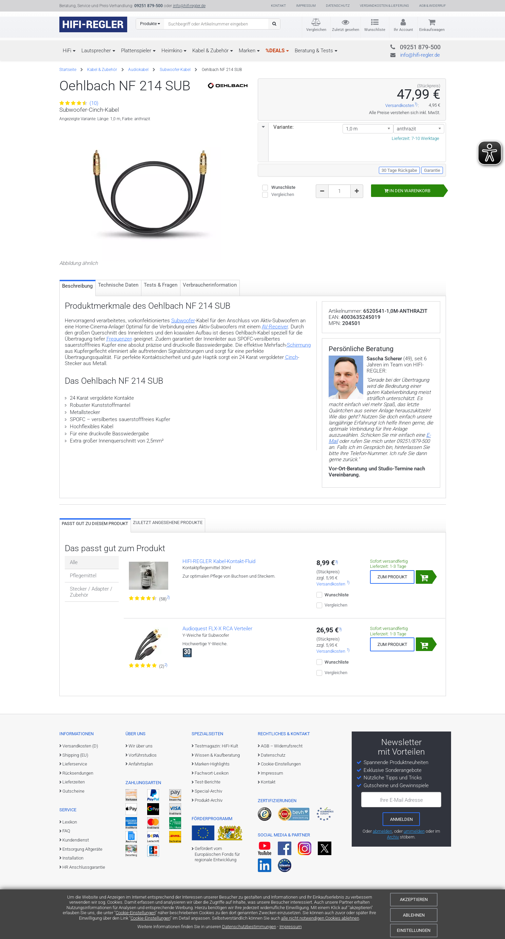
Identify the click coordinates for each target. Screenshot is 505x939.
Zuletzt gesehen (345, 30)
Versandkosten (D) (80, 745)
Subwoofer (183, 321)
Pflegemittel (83, 576)
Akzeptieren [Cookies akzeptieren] (414, 899)
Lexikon (69, 822)
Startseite (67, 69)
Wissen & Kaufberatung (217, 755)
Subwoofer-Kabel (175, 69)
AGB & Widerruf (432, 5)
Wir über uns (141, 745)
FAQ (66, 830)
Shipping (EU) (75, 755)
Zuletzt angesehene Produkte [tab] (167, 522)
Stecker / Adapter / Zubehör (91, 592)
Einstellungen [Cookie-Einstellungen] (413, 930)
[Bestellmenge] (339, 191)
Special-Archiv (208, 791)
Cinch (291, 357)
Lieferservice (74, 763)
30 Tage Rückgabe (399, 170)
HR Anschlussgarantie (83, 867)
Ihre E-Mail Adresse (401, 800)
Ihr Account (403, 30)
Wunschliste (374, 30)
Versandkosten (399, 105)
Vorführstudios (143, 755)
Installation (72, 858)
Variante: (276, 127)
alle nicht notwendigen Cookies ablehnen (320, 918)
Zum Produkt (392, 576)
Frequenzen (119, 339)
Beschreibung (77, 286)
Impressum (290, 926)
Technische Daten (118, 285)
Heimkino (171, 51)
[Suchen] (274, 24)
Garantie (432, 170)
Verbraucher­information (210, 285)
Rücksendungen (77, 773)
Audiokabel (138, 69)
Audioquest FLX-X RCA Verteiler (217, 629)
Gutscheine (73, 791)
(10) (78, 103)
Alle (74, 562)
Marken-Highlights (212, 763)
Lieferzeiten (73, 781)
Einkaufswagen (432, 30)
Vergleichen (316, 30)
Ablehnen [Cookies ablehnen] (414, 915)
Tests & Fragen (160, 285)
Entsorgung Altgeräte (82, 849)
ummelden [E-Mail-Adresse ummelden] (414, 831)
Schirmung (299, 345)
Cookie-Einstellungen (135, 912)
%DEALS (275, 51)
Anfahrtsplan (141, 763)
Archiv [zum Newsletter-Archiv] (393, 836)
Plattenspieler (136, 51)
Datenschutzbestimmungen (249, 926)
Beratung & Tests (314, 51)
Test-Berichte (207, 781)
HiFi (67, 51)
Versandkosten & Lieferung (384, 5)
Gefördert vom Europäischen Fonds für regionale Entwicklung (217, 854)
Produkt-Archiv (208, 800)
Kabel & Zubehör (210, 51)
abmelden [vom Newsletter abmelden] (382, 831)
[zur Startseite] (93, 24)
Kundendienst (75, 840)
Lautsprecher (96, 51)
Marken (247, 51)
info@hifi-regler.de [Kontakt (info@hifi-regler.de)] (189, 5)
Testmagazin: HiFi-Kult (216, 745)
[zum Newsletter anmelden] (401, 819)
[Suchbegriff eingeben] (216, 23)
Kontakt (278, 5)
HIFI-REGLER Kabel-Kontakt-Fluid (218, 561)
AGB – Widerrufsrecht (282, 745)
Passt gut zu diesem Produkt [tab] (95, 523)
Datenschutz (338, 5)
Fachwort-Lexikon (212, 773)
